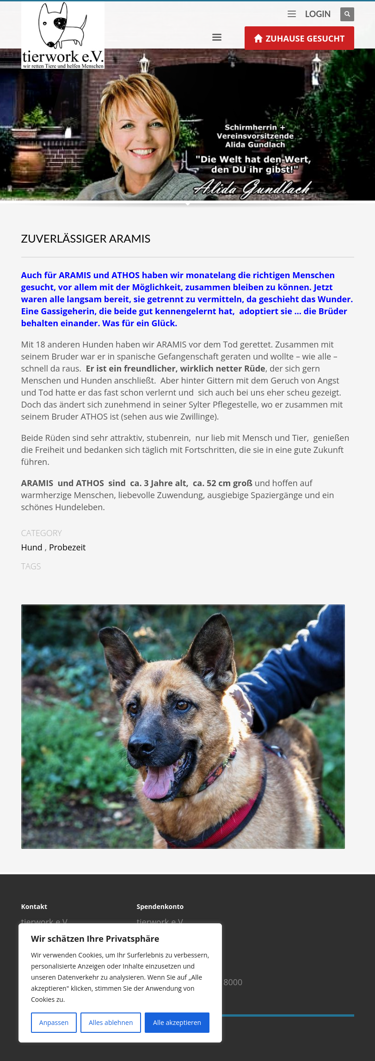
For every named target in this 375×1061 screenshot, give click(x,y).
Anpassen (54, 1022)
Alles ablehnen (111, 1022)
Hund (32, 547)
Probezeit (67, 547)
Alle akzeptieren (177, 1022)
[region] (120, 983)
